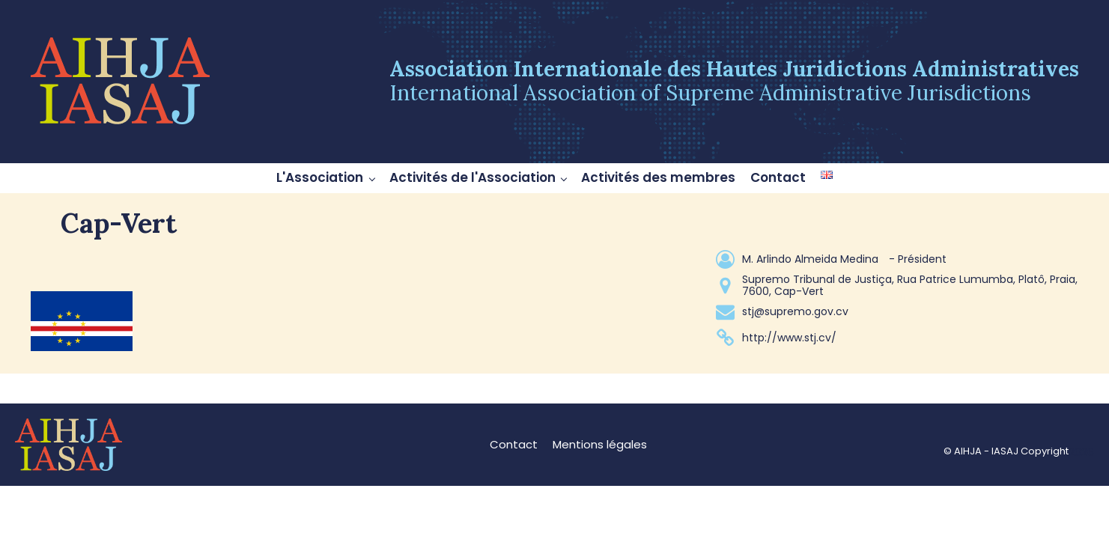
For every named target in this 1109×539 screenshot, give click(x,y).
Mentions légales (600, 444)
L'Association (319, 177)
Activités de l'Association (472, 177)
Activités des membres (658, 177)
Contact (778, 177)
